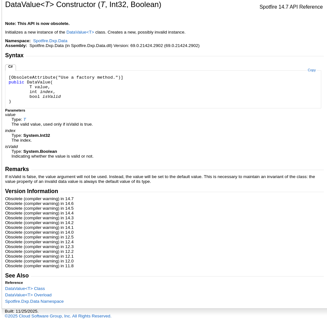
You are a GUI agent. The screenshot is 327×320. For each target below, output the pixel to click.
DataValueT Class (25, 288)
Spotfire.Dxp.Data (50, 40)
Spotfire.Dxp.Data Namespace (34, 301)
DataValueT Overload (28, 295)
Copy (312, 70)
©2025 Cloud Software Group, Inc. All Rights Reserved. (58, 316)
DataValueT (80, 32)
